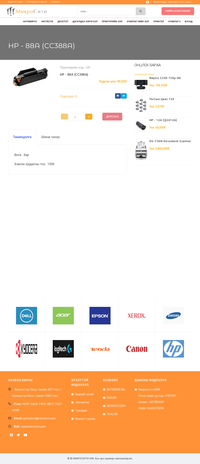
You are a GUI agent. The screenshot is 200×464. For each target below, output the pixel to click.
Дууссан (112, 116)
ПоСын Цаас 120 (161, 99)
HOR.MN (111, 397)
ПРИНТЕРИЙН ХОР (112, 21)
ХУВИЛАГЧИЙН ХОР (138, 21)
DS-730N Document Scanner (170, 141)
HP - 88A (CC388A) (74, 74)
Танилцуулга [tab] (22, 137)
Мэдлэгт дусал (85, 419)
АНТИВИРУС (30, 21)
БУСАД (189, 21)
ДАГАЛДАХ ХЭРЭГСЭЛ (85, 21)
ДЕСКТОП (63, 21)
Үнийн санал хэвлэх (177, 11)
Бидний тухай (84, 394)
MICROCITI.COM (116, 406)
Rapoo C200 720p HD (165, 78)
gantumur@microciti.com (39, 418)
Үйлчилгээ (82, 402)
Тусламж (81, 410)
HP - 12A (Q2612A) (163, 120)
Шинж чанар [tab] (50, 137)
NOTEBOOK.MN (116, 389)
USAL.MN (112, 414)
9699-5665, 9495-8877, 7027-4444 (173, 2)
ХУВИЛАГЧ (174, 21)
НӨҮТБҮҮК (47, 21)
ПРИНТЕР (159, 21)
